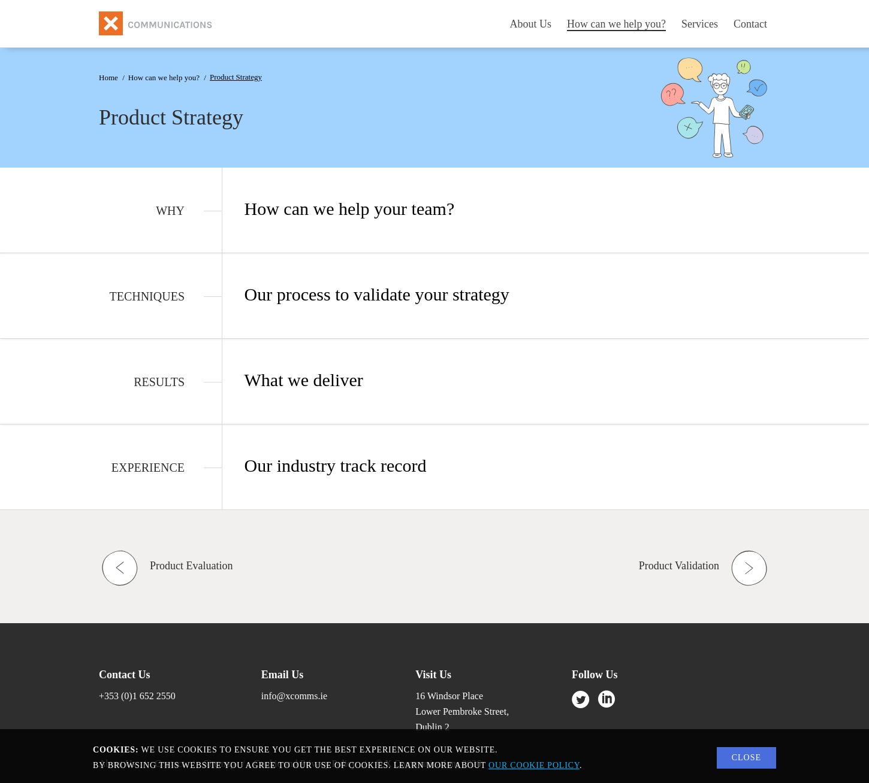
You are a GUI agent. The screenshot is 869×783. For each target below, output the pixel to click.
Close (746, 757)
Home (108, 77)
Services (699, 24)
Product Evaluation (191, 566)
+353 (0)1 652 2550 (137, 696)
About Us (531, 24)
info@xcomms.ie (294, 696)
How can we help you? (616, 24)
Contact (750, 24)
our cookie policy (534, 765)
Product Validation (679, 566)
